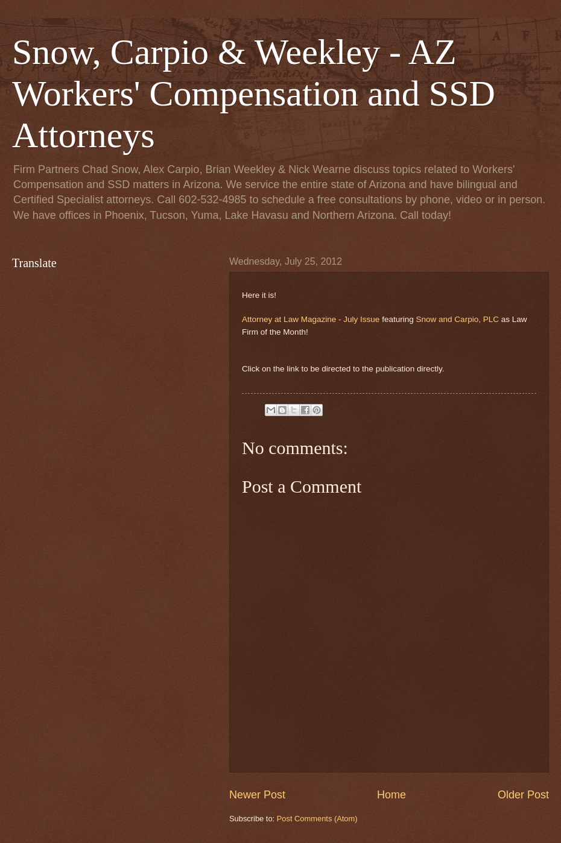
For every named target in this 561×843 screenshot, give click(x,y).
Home (391, 795)
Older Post (523, 795)
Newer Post (257, 795)
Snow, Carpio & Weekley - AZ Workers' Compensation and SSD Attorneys (253, 93)
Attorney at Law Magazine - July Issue (310, 319)
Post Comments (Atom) (317, 818)
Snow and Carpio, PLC (457, 319)
